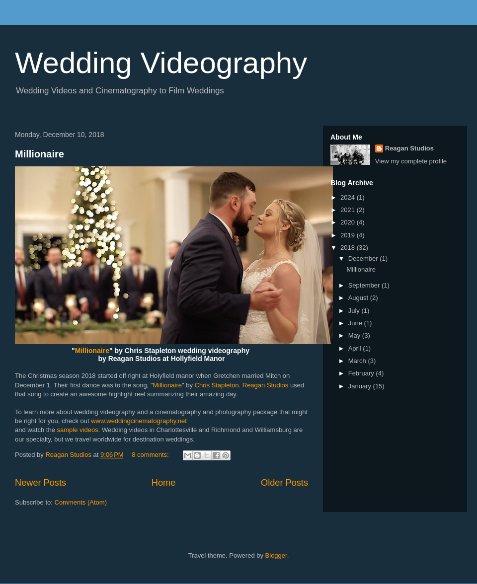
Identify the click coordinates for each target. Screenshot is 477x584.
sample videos (77, 430)
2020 (348, 222)
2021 (348, 210)
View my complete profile (411, 161)
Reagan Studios (265, 385)
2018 (348, 247)
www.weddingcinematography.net (139, 421)
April (355, 348)
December (364, 258)
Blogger (276, 555)
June (356, 323)
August (359, 297)
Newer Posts (40, 483)
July (355, 310)
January (360, 386)
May (355, 335)
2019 (348, 235)
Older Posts (284, 483)
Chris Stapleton (217, 385)
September (365, 285)
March (358, 361)
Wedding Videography (161, 62)
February (362, 373)
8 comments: (151, 454)
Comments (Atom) (81, 502)
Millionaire (39, 153)
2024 (348, 197)
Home (164, 483)
